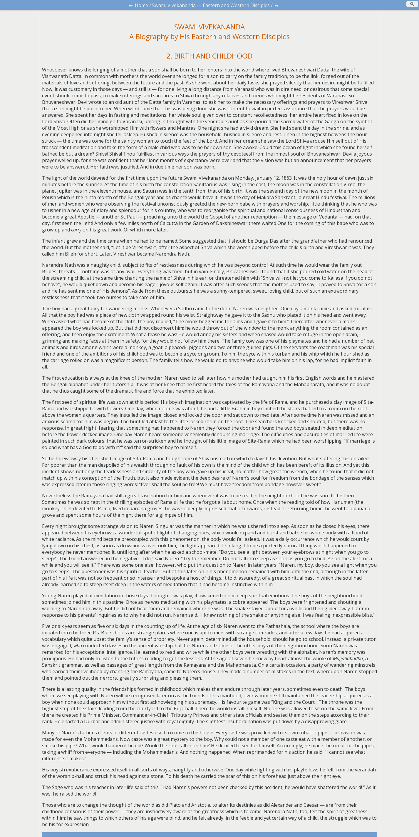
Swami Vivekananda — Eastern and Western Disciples (211, 5)
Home (141, 5)
